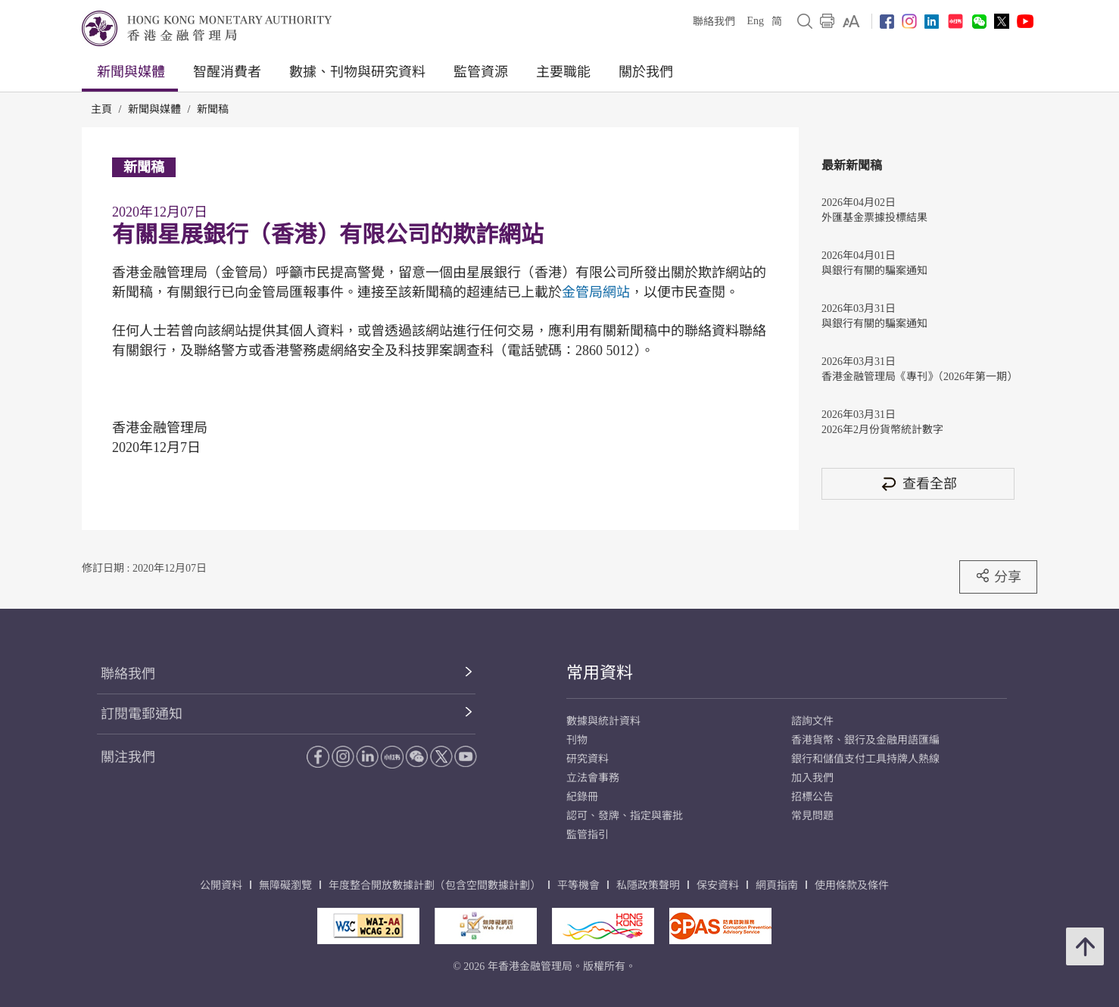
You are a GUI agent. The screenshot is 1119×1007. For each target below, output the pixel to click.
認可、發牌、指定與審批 (624, 816)
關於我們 (646, 72)
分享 (998, 576)
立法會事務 (592, 778)
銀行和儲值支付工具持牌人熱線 (865, 759)
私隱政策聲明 (648, 885)
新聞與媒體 (131, 72)
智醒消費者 (227, 72)
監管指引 (587, 834)
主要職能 (563, 72)
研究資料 (587, 759)
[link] (851, 21)
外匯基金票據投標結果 (874, 217)
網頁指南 (777, 885)
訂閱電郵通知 (141, 714)
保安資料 (718, 885)
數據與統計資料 (603, 721)
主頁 (101, 109)
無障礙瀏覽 (285, 885)
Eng (755, 20)
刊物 (577, 740)
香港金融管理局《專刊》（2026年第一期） (918, 376)
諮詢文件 (812, 721)
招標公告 (812, 797)
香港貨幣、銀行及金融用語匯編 (865, 740)
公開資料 (221, 885)
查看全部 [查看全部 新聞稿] (918, 483)
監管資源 (481, 72)
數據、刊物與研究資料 (357, 72)
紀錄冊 (582, 797)
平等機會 (578, 885)
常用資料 (599, 672)
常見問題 (812, 816)
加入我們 (812, 778)
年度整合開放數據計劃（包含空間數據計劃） (435, 885)
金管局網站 (596, 292)
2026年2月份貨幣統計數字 (882, 429)
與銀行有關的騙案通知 (874, 270)
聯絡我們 (714, 21)
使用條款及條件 (852, 885)
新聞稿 (213, 109)
